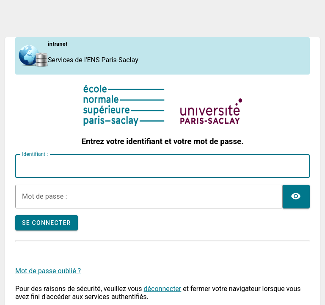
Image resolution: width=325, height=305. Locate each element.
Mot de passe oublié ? (48, 271)
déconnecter (163, 289)
